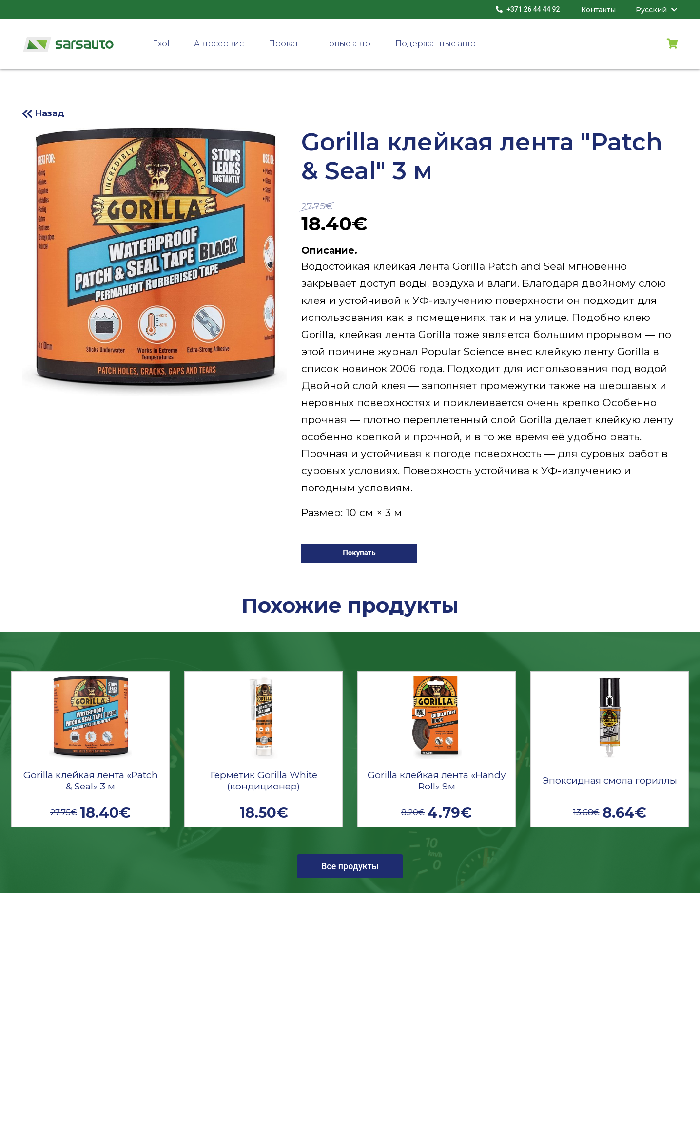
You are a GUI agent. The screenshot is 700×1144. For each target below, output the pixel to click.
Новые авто (346, 43)
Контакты (598, 9)
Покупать (359, 552)
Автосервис (219, 43)
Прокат (283, 43)
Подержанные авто (435, 43)
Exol (161, 43)
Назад (49, 113)
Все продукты (350, 866)
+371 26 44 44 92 (528, 9)
